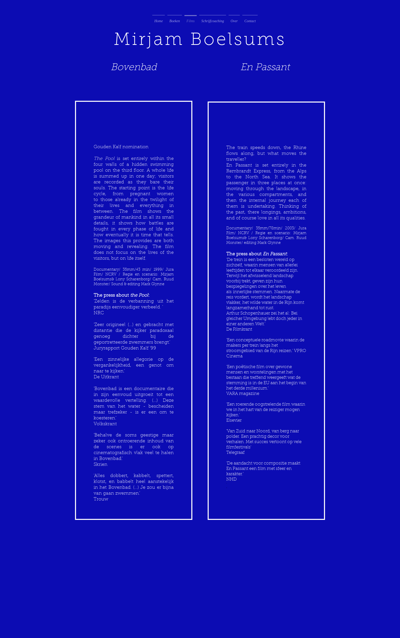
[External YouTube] (133, 107)
